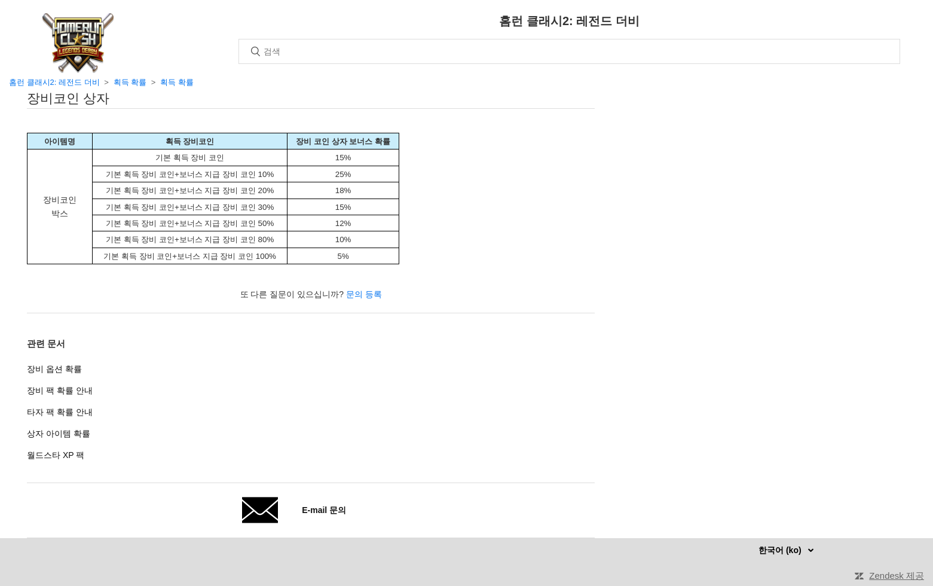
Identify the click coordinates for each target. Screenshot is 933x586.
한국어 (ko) (780, 550)
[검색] (569, 51)
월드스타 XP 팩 (55, 455)
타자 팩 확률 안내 (60, 412)
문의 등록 (364, 294)
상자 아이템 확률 (58, 433)
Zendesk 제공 (896, 575)
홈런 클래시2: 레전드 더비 (54, 82)
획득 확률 (130, 82)
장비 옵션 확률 (54, 369)
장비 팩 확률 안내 (60, 390)
